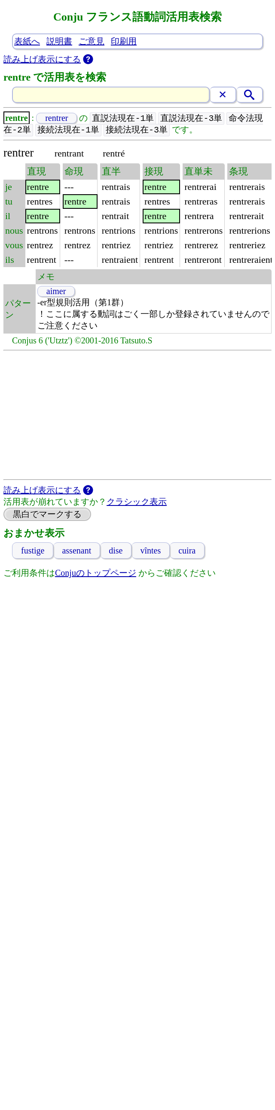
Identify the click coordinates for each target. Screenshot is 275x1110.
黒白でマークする (47, 515)
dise (115, 551)
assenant (76, 551)
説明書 (59, 41)
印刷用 (124, 41)
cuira (187, 551)
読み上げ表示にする (42, 59)
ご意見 (91, 41)
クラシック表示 (137, 502)
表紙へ (27, 41)
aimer (56, 292)
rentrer (56, 118)
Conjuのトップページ (95, 573)
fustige (32, 551)
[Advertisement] (137, 416)
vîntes (150, 551)
